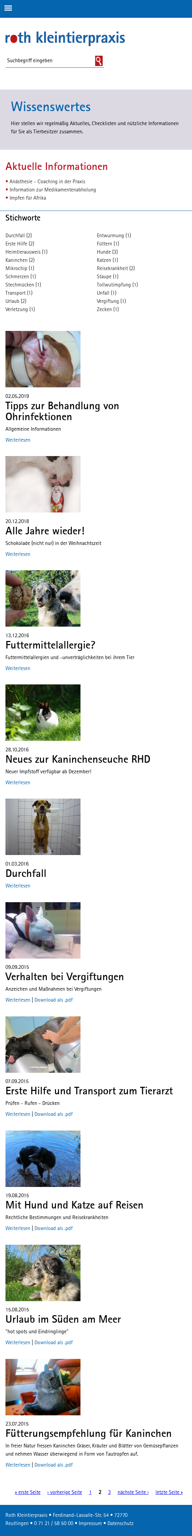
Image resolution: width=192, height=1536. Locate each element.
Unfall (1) (106, 293)
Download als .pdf (53, 1000)
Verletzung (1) (20, 309)
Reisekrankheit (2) (116, 268)
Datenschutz (120, 1523)
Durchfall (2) (18, 236)
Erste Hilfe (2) (19, 244)
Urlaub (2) (15, 301)
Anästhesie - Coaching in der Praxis (47, 182)
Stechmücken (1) (23, 285)
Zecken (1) (108, 309)
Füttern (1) (108, 244)
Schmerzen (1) (20, 277)
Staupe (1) (107, 277)
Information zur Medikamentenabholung (53, 190)
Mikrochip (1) (19, 268)
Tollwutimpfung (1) (117, 285)
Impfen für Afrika (28, 198)
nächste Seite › (133, 1492)
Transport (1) (18, 293)
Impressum (90, 1523)
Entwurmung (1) (114, 236)
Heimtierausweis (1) (26, 252)
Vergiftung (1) (111, 301)
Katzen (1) (107, 260)
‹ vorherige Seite (64, 1492)
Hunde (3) (107, 252)
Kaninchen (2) (19, 260)
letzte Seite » (169, 1492)
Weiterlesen (17, 440)
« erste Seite (28, 1492)
